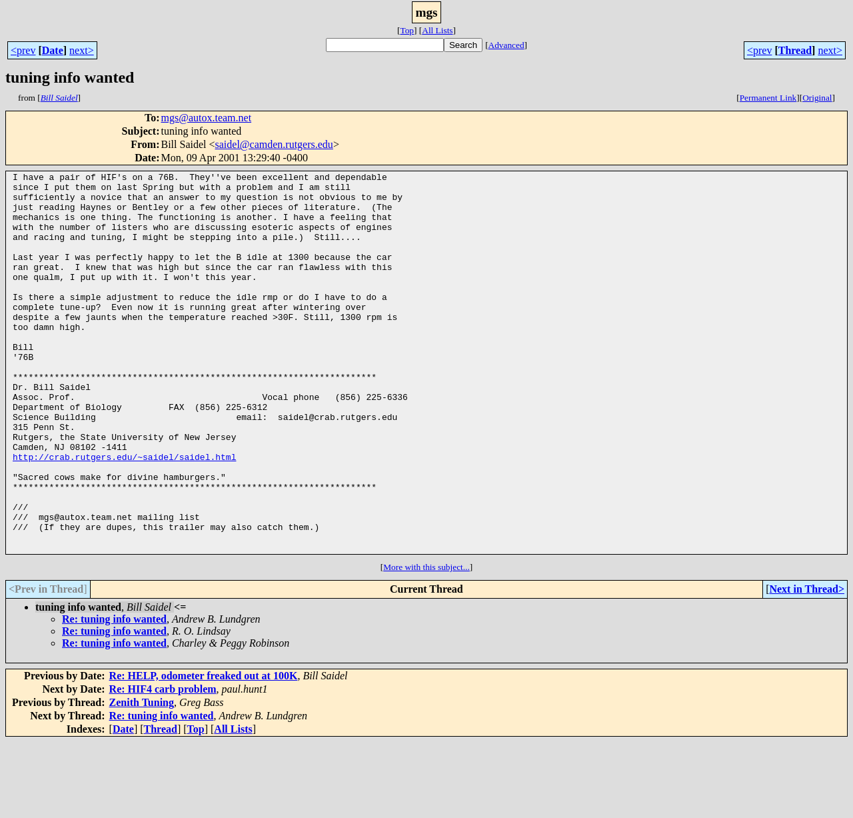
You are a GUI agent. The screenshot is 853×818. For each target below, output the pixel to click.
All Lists (437, 30)
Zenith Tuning (141, 778)
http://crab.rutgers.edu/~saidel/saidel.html (124, 515)
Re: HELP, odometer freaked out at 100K (203, 751)
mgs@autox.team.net (206, 117)
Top (407, 30)
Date (52, 50)
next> (81, 50)
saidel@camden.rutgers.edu (274, 144)
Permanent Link (768, 98)
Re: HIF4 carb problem (163, 765)
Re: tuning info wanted (114, 695)
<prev (23, 50)
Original (817, 98)
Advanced (506, 45)
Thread (795, 50)
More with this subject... (426, 643)
